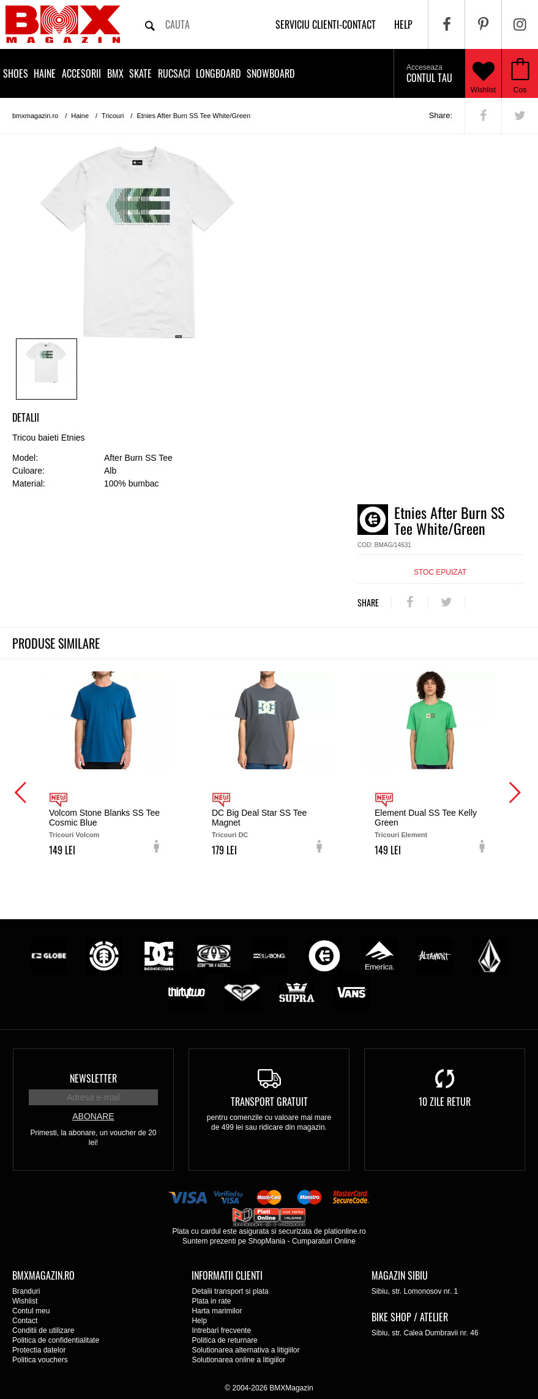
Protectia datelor (38, 1350)
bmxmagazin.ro (35, 115)
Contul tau (429, 74)
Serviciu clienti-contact (325, 24)
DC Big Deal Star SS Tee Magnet (259, 817)
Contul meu (31, 1311)
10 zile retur (445, 1101)
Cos (520, 90)
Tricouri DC (230, 834)
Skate (140, 73)
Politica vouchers (40, 1360)
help (403, 24)
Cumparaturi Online (324, 1241)
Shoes (15, 73)
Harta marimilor (217, 1311)
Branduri (26, 1291)
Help (199, 1320)
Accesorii (81, 73)
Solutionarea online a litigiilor (238, 1360)
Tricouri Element (401, 834)
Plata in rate (211, 1301)
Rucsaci (174, 73)
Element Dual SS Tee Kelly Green (426, 817)
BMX (115, 73)
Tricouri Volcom (74, 834)
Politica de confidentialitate (55, 1340)
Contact (24, 1320)
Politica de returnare (224, 1340)
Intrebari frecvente (221, 1330)
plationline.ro (345, 1231)
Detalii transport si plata (230, 1291)
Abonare (93, 1116)
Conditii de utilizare (43, 1330)
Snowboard (270, 73)
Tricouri (113, 115)
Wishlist (483, 73)
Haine (45, 73)
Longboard (218, 73)
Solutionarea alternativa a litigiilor (245, 1350)
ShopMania (266, 1241)
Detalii (25, 417)
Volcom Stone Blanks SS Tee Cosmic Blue (104, 817)
